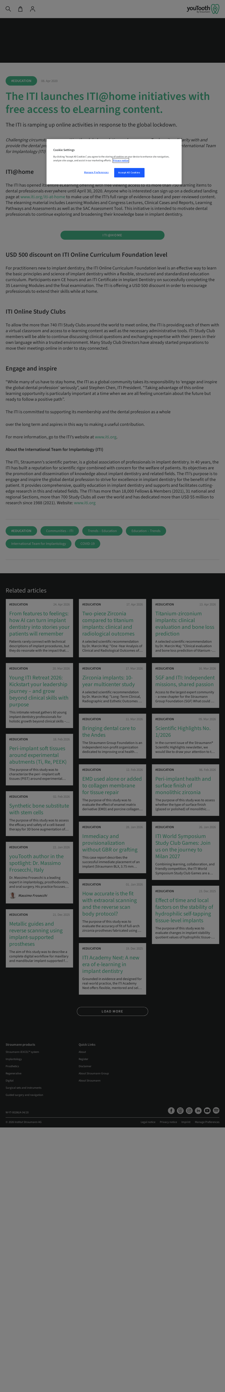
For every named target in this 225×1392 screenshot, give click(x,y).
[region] (114, 161)
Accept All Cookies (129, 173)
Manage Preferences (96, 172)
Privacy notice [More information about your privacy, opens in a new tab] (121, 160)
